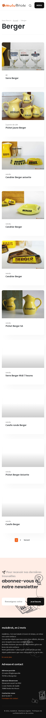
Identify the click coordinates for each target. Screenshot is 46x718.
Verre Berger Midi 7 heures (19, 375)
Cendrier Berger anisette (18, 177)
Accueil (15, 20)
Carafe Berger (13, 524)
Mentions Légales (24, 711)
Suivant (27, 540)
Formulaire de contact (10, 698)
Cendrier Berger (14, 226)
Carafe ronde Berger (16, 425)
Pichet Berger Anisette (17, 474)
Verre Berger (12, 78)
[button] (39, 5)
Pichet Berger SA (14, 325)
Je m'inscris (35, 601)
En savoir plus (7, 657)
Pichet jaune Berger (16, 127)
